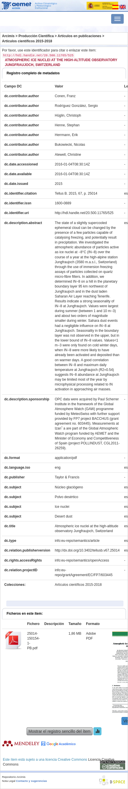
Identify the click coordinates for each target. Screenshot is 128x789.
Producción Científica (36, 36)
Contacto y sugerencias (31, 780)
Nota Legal (8, 780)
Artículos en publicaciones (79, 36)
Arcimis (8, 36)
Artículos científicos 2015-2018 (27, 41)
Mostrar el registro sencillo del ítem (60, 731)
